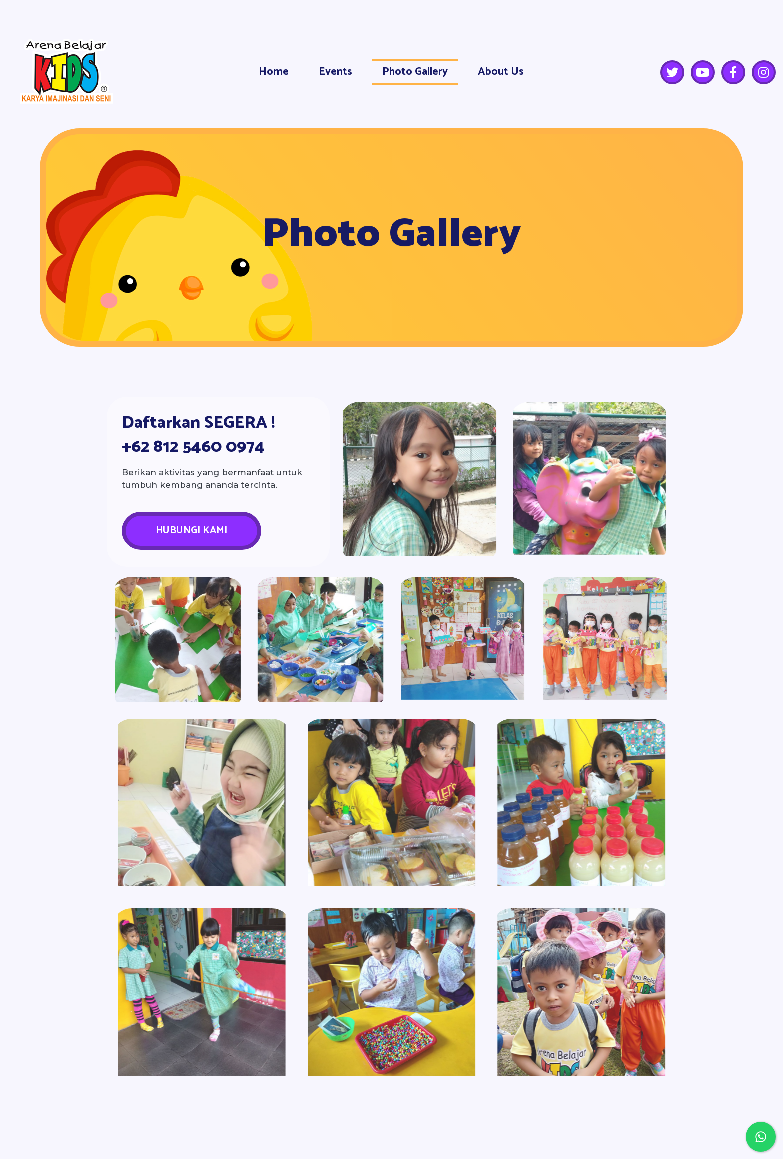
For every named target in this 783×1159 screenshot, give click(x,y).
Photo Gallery (415, 72)
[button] (191, 531)
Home (274, 72)
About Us (501, 72)
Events (335, 72)
